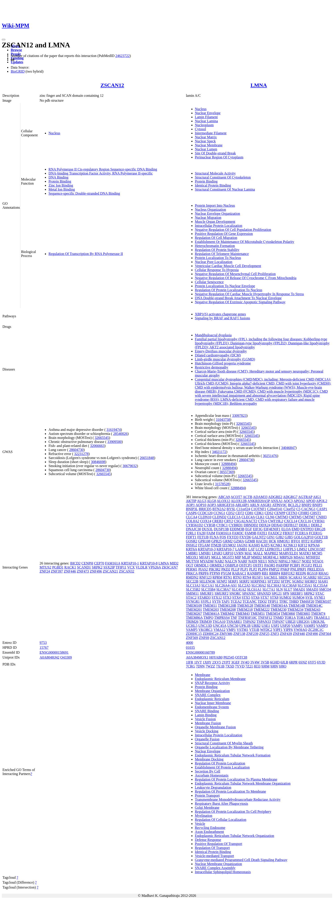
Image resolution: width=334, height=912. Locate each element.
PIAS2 (203, 569)
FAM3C (238, 533)
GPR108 (204, 541)
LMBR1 (192, 553)
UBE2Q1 (303, 621)
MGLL (216, 557)
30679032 (130, 466)
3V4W (255, 662)
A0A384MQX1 (197, 657)
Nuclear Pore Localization (213, 262)
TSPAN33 (263, 621)
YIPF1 (278, 630)
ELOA (286, 529)
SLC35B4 (208, 589)
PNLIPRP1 (298, 569)
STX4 (236, 597)
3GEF (235, 662)
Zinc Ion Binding (60, 185)
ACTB (247, 497)
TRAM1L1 (322, 617)
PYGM (226, 573)
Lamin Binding (206, 715)
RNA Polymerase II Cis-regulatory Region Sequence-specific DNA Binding (102, 169)
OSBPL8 (231, 565)
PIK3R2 (214, 569)
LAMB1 (241, 549)
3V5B (265, 662)
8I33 (257, 666)
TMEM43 (242, 613)
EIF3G (258, 529)
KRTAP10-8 (149, 563)
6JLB (284, 662)
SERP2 (244, 581)
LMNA (258, 85)
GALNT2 (259, 537)
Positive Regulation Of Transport (218, 844)
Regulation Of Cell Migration (216, 238)
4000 (189, 643)
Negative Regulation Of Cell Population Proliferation (233, 230)
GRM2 (228, 541)
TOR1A (290, 617)
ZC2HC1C (316, 630)
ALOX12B (239, 501)
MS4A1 (299, 557)
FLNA (214, 537)
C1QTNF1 (258, 509)
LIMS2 (302, 549)
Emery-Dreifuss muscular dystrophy (221, 351)
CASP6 (191, 513)
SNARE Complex (208, 695)
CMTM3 (281, 517)
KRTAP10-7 (225, 549)
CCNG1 (219, 513)
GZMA (239, 541)
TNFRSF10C (247, 617)
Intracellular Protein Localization (218, 225)
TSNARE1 (234, 621)
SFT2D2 (273, 581)
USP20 (285, 626)
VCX (131, 567)
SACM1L (271, 577)
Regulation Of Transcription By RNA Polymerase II (85, 254)
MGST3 (228, 557)
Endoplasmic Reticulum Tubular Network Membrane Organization (243, 783)
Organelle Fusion (207, 739)
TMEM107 (323, 601)
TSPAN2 (249, 621)
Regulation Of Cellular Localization (220, 819)
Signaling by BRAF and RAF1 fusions (222, 318)
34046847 (288, 448)
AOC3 (288, 501)
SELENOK (207, 581)
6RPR (293, 662)
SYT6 (216, 601)
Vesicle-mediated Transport (214, 856)
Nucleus (54, 133)
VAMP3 (322, 626)
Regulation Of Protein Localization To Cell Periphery (233, 811)
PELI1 (317, 565)
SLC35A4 (320, 585)
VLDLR (141, 567)
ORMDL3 (217, 565)
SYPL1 (206, 601)
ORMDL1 (201, 565)
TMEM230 (278, 609)
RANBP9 (254, 573)
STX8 (274, 597)
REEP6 (301, 573)
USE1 (265, 626)
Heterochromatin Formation (215, 246)
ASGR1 (265, 505)
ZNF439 (286, 634)
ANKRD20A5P (258, 501)
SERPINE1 (258, 581)
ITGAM (204, 545)
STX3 (227, 597)
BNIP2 (306, 505)
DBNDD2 (251, 525)
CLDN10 (204, 517)
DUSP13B (221, 529)
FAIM (211, 533)
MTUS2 (45, 567)
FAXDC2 (275, 533)
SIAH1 (323, 581)
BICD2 (75, 563)
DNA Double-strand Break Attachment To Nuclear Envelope (238, 298)
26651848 (147, 458)
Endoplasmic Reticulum (212, 699)
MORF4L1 (271, 557)
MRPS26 (286, 557)
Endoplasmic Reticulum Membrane (220, 679)
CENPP (279, 513)
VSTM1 (242, 630)
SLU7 (288, 589)
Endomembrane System (212, 707)
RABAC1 (239, 573)
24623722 (122, 56)
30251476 (270, 456)
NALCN (231, 561)
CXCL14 (290, 521)
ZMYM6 (225, 634)
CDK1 (259, 513)
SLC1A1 (207, 585)
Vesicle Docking (206, 731)
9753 (43, 643)
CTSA (262, 521)
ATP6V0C (279, 505)
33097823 (239, 415)
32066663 (97, 446)
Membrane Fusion (208, 723)
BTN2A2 (219, 509)
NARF (243, 561)
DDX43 (277, 525)
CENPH (87, 563)
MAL (248, 553)
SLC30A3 (274, 585)
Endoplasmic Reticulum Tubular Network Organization (234, 836)
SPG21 (277, 593)
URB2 (256, 626)
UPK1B (245, 626)
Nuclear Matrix (206, 137)
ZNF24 (45, 571)
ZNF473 (83, 571)
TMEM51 (257, 613)
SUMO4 (298, 597)
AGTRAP (305, 497)
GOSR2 (191, 541)
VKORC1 (205, 630)
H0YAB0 (216, 657)
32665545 (102, 438)
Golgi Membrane (207, 807)
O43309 (66, 657)
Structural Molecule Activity (215, 173)
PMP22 (274, 569)
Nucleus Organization (210, 209)
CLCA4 (191, 517)
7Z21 (249, 666)
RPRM (217, 577)
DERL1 (304, 525)
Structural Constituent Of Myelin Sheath (224, 743)
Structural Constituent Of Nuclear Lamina (225, 189)
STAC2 (191, 597)
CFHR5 (303, 513)
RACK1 (70, 567)
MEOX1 (192, 557)
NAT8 (252, 561)
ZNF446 (70, 571)
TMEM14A (279, 605)
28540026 (120, 434)
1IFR (189, 662)
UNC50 (232, 626)
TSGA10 (219, 621)
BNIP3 (317, 505)
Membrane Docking (209, 759)
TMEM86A (194, 617)
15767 (44, 647)
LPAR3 (217, 553)
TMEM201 (194, 609)
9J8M (265, 666)
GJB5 (289, 537)
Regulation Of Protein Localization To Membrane (230, 791)
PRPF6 (203, 573)
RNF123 (205, 577)
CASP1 (322, 509)
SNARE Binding (207, 711)
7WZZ (210, 666)
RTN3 (237, 577)
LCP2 (260, 549)
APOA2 (299, 501)
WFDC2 (266, 630)
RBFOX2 (288, 573)
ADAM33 (260, 497)
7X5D (229, 666)
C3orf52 (289, 509)
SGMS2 (298, 581)
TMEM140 (262, 605)
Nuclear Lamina (206, 121)
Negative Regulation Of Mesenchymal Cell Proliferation (235, 274)
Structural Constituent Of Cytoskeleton (223, 177)
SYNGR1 (193, 601)
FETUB (203, 537)
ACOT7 (236, 497)
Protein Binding (59, 181)
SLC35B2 (193, 589)
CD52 (230, 513)
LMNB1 (205, 553)
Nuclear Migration (208, 217)
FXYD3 (233, 537)
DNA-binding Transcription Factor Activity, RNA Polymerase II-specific (100, 173)
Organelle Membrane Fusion (215, 727)
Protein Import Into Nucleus (215, 205)
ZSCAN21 (110, 571)
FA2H (201, 533)
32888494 (228, 464)
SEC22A (323, 577)
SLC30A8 (289, 585)
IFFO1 (296, 541)
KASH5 (254, 545)
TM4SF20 (306, 601)
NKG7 (296, 561)
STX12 (216, 597)
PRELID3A (315, 569)
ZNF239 (252, 634)
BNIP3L (192, 509)
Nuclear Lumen (206, 149)
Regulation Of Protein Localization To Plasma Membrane (236, 779)
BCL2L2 (294, 505)
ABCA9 (224, 497)
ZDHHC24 (211, 634)
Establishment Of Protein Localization (222, 767)
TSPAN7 (278, 621)
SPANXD (264, 593)
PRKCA (192, 573)
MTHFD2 (313, 557)
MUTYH (192, 561)
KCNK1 (276, 545)
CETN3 (291, 513)
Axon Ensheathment (209, 832)
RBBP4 (274, 573)
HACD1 (262, 541)
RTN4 (246, 577)
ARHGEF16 (225, 505)
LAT (251, 549)
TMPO (208, 617)
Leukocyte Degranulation (213, 787)
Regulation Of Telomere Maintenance (222, 254)
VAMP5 (192, 630)
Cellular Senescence (209, 282)
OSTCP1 (245, 565)
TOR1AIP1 (304, 617)
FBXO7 (288, 533)
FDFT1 (191, 537)
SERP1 (233, 581)
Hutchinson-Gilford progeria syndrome (223, 363)
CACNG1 (308, 509)
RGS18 (312, 573)
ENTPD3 (307, 529)
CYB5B (209, 525)
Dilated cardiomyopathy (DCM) (218, 355)
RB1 (265, 573)
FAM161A (112, 563)
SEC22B (192, 581)
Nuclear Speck (205, 141)
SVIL (309, 597)
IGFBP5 (316, 541)
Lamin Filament (206, 117)
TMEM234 (295, 609)
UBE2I (291, 621)
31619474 (113, 430)
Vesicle (200, 824)
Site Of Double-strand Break (215, 153)
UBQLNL (318, 621)
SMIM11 (192, 593)
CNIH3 (321, 517)
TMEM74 (318, 613)
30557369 (226, 472)
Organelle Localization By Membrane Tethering (229, 747)
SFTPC (286, 581)
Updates (17, 62)
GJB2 (280, 537)
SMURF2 (221, 593)
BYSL (231, 509)
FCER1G (315, 533)
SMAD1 (299, 589)
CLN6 (269, 517)
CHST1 (315, 513)
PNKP (284, 569)
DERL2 (316, 525)
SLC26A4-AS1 (226, 585)
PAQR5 (269, 565)
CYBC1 (222, 525)
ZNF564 (325, 634)
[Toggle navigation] (3, 39)
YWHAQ (300, 630)
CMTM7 (309, 517)
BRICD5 (205, 509)
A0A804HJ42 (49, 657)
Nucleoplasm (204, 125)
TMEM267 (194, 613)
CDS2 (269, 513)
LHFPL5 (289, 549)
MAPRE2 (271, 553)
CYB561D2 (194, 525)
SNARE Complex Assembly (215, 868)
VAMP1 (297, 626)
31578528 (222, 484)
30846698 (98, 462)
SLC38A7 (223, 589)
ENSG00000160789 (200, 652)
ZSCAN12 (112, 85)
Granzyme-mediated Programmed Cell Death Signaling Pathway (241, 860)
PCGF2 (306, 565)
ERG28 (320, 529)
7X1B (220, 666)
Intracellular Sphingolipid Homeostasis (223, 872)
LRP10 (228, 553)
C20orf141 (274, 509)
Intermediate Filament (211, 133)
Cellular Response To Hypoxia (217, 270)
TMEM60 (288, 613)
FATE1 (262, 533)
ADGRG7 (290, 497)
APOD (310, 501)
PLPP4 (263, 569)
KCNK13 (290, 545)
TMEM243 (312, 609)
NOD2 (306, 561)
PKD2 (225, 569)
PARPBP (282, 565)
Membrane (202, 675)
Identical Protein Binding (213, 185)
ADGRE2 (275, 497)
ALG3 (201, 501)
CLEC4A (248, 517)
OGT (189, 565)
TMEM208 (228, 609)
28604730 (76, 450)
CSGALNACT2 (245, 521)
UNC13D (205, 626)
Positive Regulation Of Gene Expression (224, 234)
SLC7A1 (268, 589)
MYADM (206, 561)
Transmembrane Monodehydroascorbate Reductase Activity (238, 799)
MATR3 (305, 553)
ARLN (255, 505)
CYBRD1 (236, 525)
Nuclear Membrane (209, 145)
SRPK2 (97, 567)
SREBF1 (296, 593)
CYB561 (318, 521)
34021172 (219, 452)
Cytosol (200, 129)
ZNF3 (274, 634)
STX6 (255, 597)
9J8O (282, 666)
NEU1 (262, 561)
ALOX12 (223, 501)
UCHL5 (192, 626)
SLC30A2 (258, 585)
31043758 (223, 419)
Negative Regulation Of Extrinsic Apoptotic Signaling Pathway (240, 302)
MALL (258, 553)
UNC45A (219, 626)
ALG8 (211, 501)
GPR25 (216, 541)
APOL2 (321, 501)
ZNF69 (204, 638)
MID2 (174, 563)
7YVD (240, 666)
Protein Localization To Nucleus (218, 258)
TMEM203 (211, 609)
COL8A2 (192, 521)
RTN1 (227, 577)
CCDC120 (205, 513)
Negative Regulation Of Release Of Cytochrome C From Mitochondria (245, 278)
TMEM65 (303, 613)
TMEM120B (227, 605)
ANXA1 (277, 501)
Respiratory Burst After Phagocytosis (221, 803)
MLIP (246, 557)
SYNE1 (319, 597)
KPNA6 (314, 545)
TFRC (283, 601)
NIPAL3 (284, 561)
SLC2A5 (244, 585)
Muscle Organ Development (215, 221)
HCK (272, 541)
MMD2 (256, 557)
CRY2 (228, 521)
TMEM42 (227, 613)
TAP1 (225, 601)
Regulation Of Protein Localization (220, 763)
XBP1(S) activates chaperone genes (220, 314)
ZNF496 (96, 571)
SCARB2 (309, 577)
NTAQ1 (318, 561)
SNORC (235, 593)
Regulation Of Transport (212, 848)
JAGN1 (242, 545)
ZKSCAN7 (170, 567)
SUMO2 (285, 597)
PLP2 (253, 569)
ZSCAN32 (126, 571)
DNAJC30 (193, 529)
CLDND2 (219, 517)
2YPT (226, 662)
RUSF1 (257, 577)
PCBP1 (295, 565)
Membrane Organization (212, 691)
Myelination (203, 815)
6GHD (275, 662)
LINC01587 (316, 549)
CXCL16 (304, 521)
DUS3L (207, 529)
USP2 (275, 626)
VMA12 (219, 630)
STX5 (246, 597)
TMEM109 (194, 605)
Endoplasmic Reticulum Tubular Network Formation (233, 755)
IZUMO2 (229, 545)
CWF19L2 (275, 521)
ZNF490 (312, 634)
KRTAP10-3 (207, 549)
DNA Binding (58, 177)
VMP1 (231, 630)
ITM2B (216, 545)
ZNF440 (299, 634)
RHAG (323, 573)
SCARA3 (295, 577)
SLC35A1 (305, 585)
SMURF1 (207, 593)
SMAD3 (312, 589)
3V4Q (245, 662)
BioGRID (18, 71)
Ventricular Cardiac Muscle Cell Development (228, 266)
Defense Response (208, 840)
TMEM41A (211, 613)
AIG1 (317, 497)
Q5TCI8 (241, 657)
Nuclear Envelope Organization (217, 213)
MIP (238, 557)
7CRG (190, 666)
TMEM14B (296, 605)
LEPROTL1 (273, 549)
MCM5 (317, 553)
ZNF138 (239, 634)
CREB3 (217, 521)
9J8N (274, 666)
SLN (279, 589)
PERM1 (192, 569)
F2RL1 (191, 533)
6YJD (321, 662)
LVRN (239, 553)
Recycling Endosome (210, 828)
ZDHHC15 (194, 634)
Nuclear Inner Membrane (213, 703)
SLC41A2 (239, 589)
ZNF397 (57, 571)
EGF (248, 529)
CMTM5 (295, 517)
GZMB (250, 541)
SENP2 (222, 581)
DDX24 (264, 525)
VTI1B (254, 630)
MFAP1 (204, 557)
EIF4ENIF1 (272, 529)
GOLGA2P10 (303, 537)
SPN (286, 593)
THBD (294, 601)
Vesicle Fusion (205, 719)
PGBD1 (58, 567)
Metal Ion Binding (61, 189)
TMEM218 (245, 609)
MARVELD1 (288, 553)
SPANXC (249, 593)
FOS (222, 537)
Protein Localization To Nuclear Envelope (225, 286)
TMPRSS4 (222, 617)
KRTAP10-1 (130, 563)
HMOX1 (283, 541)
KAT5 (265, 545)
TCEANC (249, 601)
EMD (296, 529)
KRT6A (191, 549)
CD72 (240, 513)
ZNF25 (264, 634)
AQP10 (201, 505)
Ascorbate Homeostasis (212, 775)
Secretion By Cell (207, 771)
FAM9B (250, 533)
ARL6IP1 (242, 505)
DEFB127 (291, 525)
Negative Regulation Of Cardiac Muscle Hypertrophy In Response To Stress (249, 294)
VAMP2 (309, 626)
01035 (190, 647)
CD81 (249, 513)
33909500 (114, 442)
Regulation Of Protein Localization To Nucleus (228, 290)
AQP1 (190, 505)
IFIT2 (305, 541)
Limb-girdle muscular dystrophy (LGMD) (225, 359)
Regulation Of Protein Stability (217, 250)
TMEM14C (314, 605)
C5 (298, 509)
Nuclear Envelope (208, 113)
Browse (16, 50)
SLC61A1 (254, 589)
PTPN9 (214, 573)
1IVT (198, 662)
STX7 (265, 597)
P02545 (228, 657)
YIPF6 (288, 630)
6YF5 (312, 662)
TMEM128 (245, 605)
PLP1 (244, 569)
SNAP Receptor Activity (212, 683)
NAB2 (219, 561)
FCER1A (301, 533)
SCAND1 (84, 567)
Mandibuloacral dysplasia (213, 335)
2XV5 (216, 662)
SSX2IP (109, 567)
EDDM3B (237, 529)
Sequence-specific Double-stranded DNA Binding (84, 193)
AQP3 (211, 505)
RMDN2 (192, 577)
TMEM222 (262, 609)
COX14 (205, 521)
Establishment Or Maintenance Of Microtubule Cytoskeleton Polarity (244, 242)
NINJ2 (273, 561)
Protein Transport (207, 795)
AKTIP (191, 501)
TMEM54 (273, 613)
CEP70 (99, 563)
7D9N (200, 666)
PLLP (235, 569)
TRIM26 (192, 621)
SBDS (283, 577)
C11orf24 (243, 509)
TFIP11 (121, 567)
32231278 (81, 454)
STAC (319, 593)
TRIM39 (205, 621)
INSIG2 (191, 545)
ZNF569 (192, 638)
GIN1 (271, 537)
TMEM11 (210, 605)
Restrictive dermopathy (211, 367)
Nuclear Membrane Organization (218, 864)
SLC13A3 (193, 585)
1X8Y (207, 662)
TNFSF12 (265, 617)
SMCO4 (325, 589)
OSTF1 (258, 565)
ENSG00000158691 (54, 652)
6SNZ (303, 662)
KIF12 (302, 545)
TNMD (278, 617)
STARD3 (204, 597)
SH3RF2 (311, 581)
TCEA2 (236, 601)
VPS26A (154, 567)
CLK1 (260, 517)
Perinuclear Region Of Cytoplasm (219, 157)
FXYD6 (245, 537)
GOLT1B (321, 537)
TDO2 (262, 601)
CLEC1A (234, 517)
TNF (233, 617)
